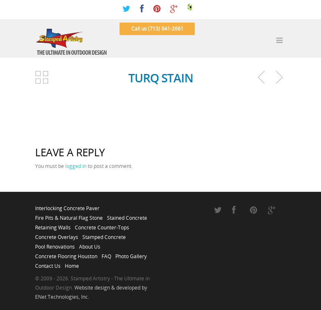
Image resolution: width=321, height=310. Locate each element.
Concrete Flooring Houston (66, 254)
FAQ (106, 254)
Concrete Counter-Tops (102, 225)
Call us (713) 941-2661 (157, 28)
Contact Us (48, 263)
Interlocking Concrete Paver (67, 206)
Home (72, 263)
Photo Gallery (131, 254)
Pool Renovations (55, 244)
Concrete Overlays (56, 235)
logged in (76, 166)
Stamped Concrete (104, 235)
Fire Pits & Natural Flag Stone (69, 215)
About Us (89, 244)
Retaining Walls (53, 225)
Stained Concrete (127, 215)
